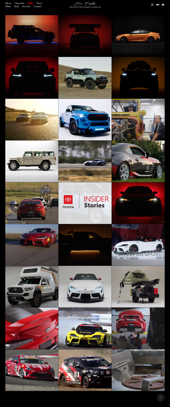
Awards (26, 6)
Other (8, 6)
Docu (39, 3)
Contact (37, 6)
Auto (30, 3)
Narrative (19, 3)
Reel (16, 6)
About (8, 3)
